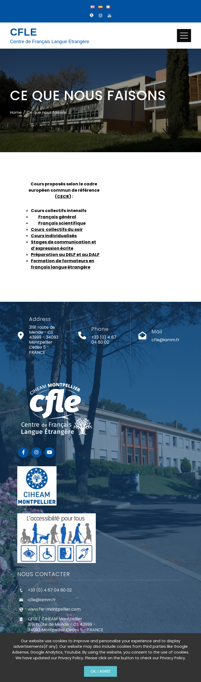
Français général (57, 217)
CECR (63, 197)
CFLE (23, 32)
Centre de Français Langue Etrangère (49, 41)
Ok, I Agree (100, 671)
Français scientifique (62, 223)
